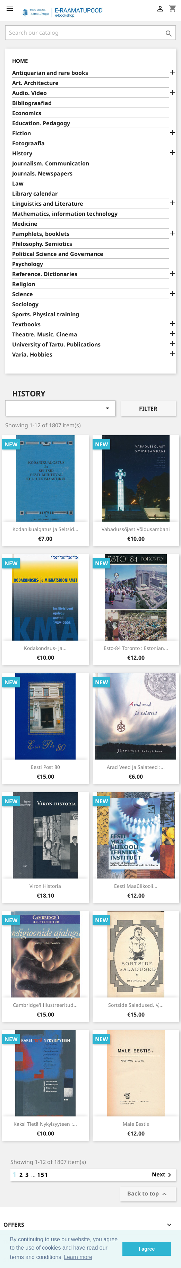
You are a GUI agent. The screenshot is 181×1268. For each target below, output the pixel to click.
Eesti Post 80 (45, 767)
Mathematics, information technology (65, 213)
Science (22, 294)
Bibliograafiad (32, 103)
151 (43, 1175)
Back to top (148, 1194)
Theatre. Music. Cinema (44, 334)
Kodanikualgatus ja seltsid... (45, 529)
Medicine (24, 224)
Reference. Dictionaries (44, 274)
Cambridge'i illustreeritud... (45, 1005)
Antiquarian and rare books (50, 73)
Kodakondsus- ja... (45, 648)
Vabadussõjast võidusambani (136, 529)
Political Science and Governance (57, 254)
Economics (26, 113)
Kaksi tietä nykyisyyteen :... (45, 1124)
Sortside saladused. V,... (136, 1005)
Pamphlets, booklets (40, 234)
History (22, 153)
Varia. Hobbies (32, 354)
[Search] (90, 32)
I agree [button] (147, 1249)
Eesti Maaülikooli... (135, 886)
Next (163, 1175)
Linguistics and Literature (47, 203)
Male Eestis (136, 1124)
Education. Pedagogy (41, 123)
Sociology (25, 304)
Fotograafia (28, 143)
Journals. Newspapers (42, 173)
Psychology (27, 264)
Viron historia (45, 886)
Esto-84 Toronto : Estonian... (136, 648)
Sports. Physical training (45, 314)
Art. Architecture (35, 83)
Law (18, 183)
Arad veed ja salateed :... (136, 767)
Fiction (21, 133)
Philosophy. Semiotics (42, 244)
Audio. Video (29, 93)
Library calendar (35, 193)
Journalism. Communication (50, 163)
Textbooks (26, 324)
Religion (23, 284)
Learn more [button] (78, 1257)
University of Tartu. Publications (56, 344)
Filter (148, 408)
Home (20, 60)
